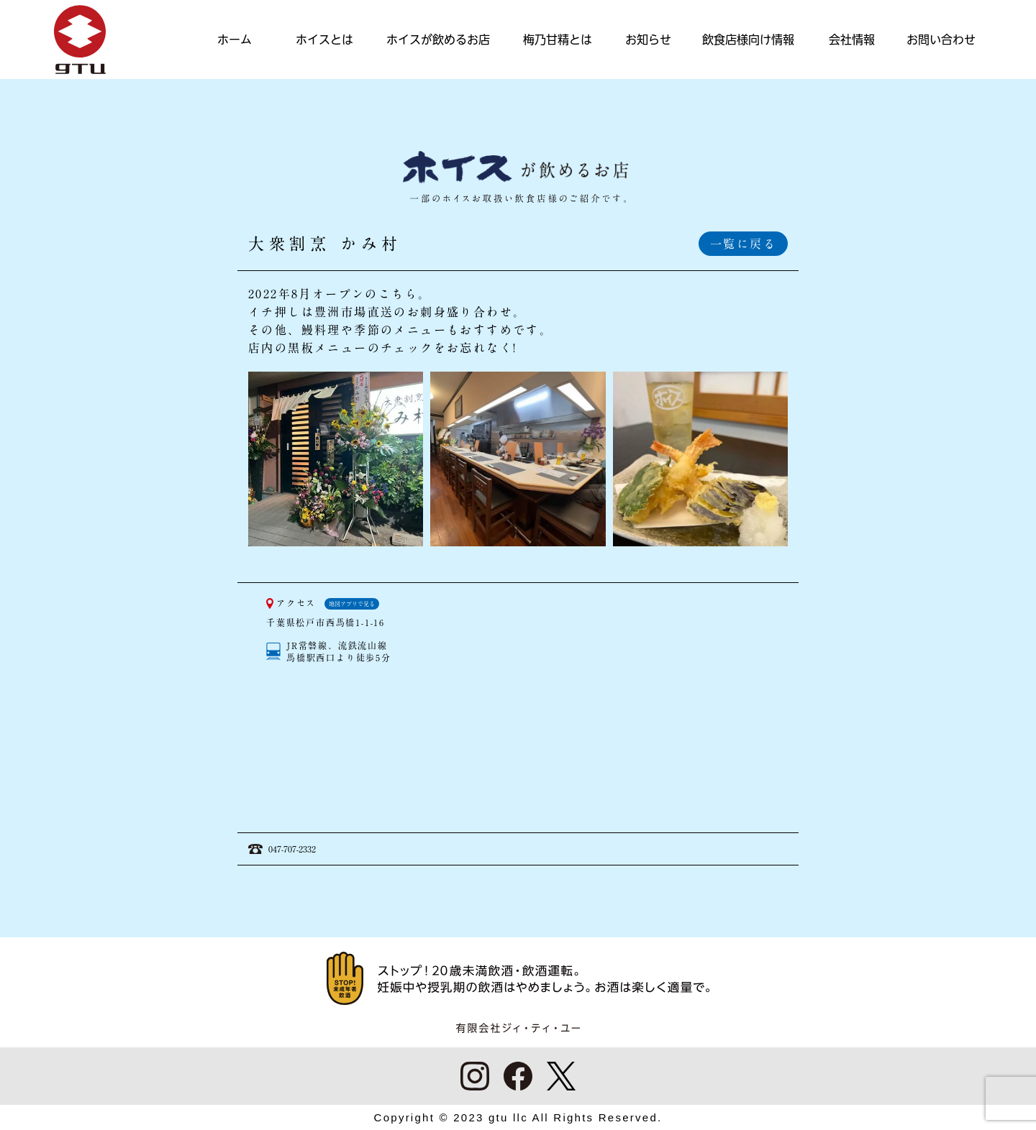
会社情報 (852, 39)
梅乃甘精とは (557, 39)
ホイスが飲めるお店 (438, 39)
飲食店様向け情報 (748, 39)
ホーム (234, 39)
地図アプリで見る (352, 604)
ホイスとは (324, 39)
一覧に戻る (743, 243)
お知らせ (648, 39)
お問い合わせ (941, 39)
